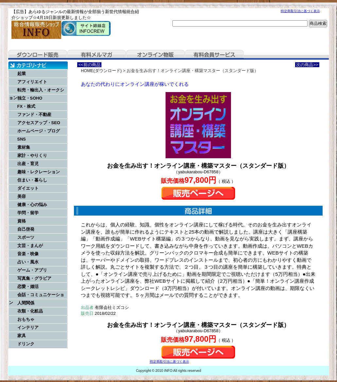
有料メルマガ (96, 55)
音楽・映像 (28, 253)
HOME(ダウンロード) (101, 70)
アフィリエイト (32, 81)
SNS (21, 139)
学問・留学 (28, 212)
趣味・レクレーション (38, 171)
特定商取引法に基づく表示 (300, 11)
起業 (21, 73)
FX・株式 (26, 106)
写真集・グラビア (34, 278)
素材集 (23, 147)
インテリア (28, 327)
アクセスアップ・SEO (38, 122)
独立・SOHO (30, 98)
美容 (21, 196)
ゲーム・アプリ (32, 270)
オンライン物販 (155, 55)
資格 (21, 221)
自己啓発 (25, 229)
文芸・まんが (30, 245)
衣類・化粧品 (30, 311)
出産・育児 (28, 163)
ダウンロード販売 (37, 55)
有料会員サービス (214, 55)
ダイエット (28, 188)
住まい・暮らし (32, 180)
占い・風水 (28, 261)
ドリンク (25, 343)
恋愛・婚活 (28, 286)
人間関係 (25, 302)
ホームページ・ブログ (38, 130)
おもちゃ (25, 319)
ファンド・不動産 (34, 114)
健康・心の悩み (32, 204)
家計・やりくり (32, 155)
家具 (21, 335)
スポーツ (25, 237)
